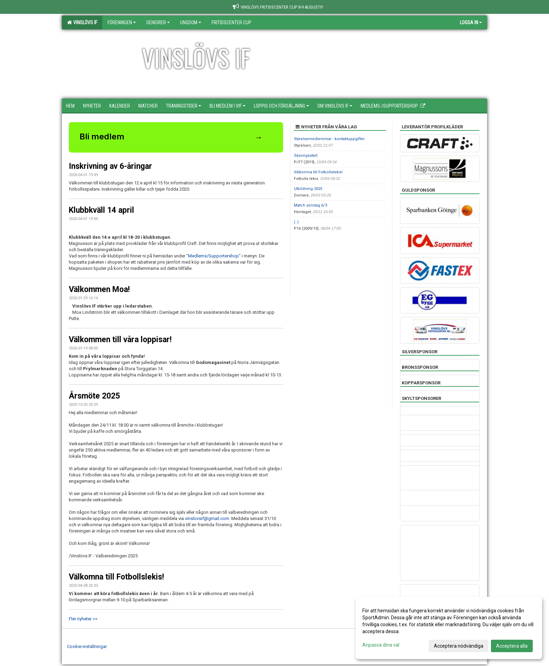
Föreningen (122, 22)
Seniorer (158, 22)
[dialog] (448, 628)
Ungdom (190, 22)
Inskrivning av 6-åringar (110, 166)
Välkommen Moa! (99, 289)
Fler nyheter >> (83, 618)
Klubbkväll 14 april (101, 210)
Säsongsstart (305, 155)
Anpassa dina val (380, 645)
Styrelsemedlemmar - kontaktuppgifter (329, 139)
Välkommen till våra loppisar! (120, 339)
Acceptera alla (512, 646)
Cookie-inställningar (87, 646)
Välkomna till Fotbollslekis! (116, 577)
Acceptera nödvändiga (458, 646)
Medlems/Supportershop (213, 255)
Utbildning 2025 (308, 188)
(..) (296, 222)
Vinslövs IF (82, 22)
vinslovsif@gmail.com (207, 518)
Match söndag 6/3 (310, 205)
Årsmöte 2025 (94, 396)
